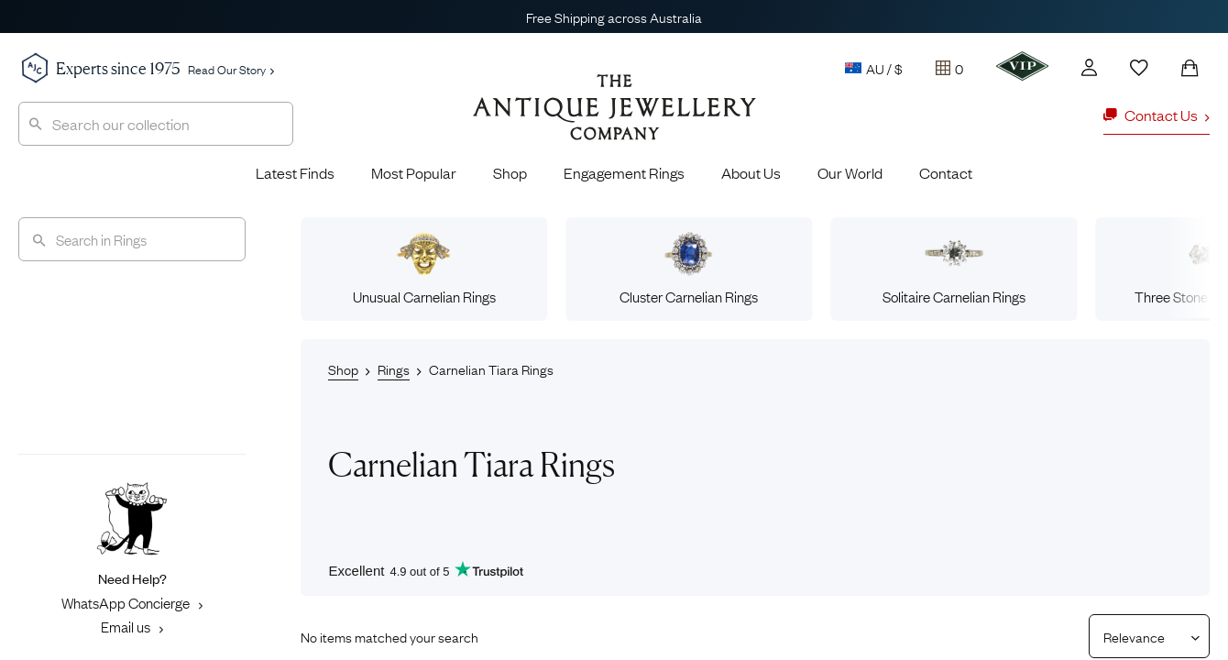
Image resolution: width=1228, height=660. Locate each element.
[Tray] (949, 67)
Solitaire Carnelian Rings (954, 268)
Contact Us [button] (1156, 114)
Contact (945, 172)
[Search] (132, 239)
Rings (394, 368)
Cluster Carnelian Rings (688, 268)
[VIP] (1022, 66)
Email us (132, 626)
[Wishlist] (1139, 67)
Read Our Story (231, 69)
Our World (850, 172)
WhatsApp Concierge (132, 602)
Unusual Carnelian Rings (424, 268)
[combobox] (155, 124)
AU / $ (874, 68)
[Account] (1089, 67)
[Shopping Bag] (1189, 67)
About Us (751, 172)
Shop (510, 172)
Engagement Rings (624, 172)
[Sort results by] (1142, 636)
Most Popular (413, 172)
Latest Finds (295, 172)
